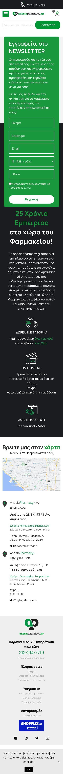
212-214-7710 (36, 5)
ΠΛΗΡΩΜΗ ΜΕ (31, 368)
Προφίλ (31, 671)
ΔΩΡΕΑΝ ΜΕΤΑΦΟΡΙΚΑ (31, 332)
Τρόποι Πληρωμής (31, 697)
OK (29, 769)
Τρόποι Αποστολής (31, 702)
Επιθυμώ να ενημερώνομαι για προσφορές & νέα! (29, 185)
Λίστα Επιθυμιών (31, 715)
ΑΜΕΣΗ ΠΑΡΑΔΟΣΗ (31, 420)
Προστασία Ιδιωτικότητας (31, 679)
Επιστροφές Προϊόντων (31, 693)
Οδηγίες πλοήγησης (23, 546)
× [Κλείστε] (59, 761)
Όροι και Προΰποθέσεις (31, 675)
